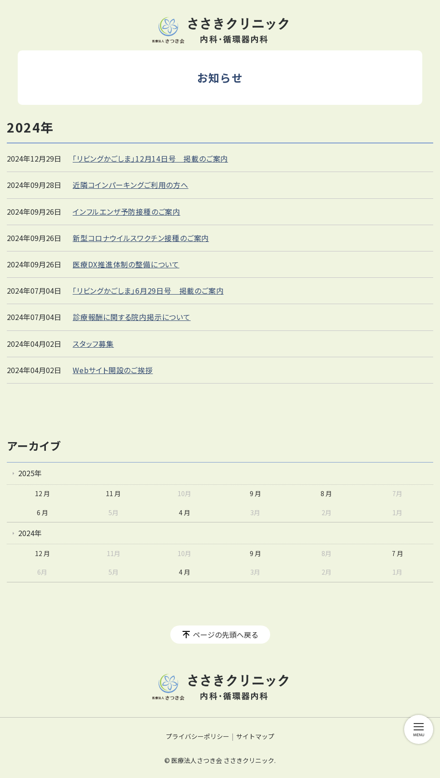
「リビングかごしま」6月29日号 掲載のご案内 (148, 290)
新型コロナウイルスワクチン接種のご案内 (141, 237)
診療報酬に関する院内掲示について (132, 316)
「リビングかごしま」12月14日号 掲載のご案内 (150, 158)
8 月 (326, 493)
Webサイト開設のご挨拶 (113, 369)
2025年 (30, 473)
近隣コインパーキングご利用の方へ (130, 184)
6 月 (42, 512)
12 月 (42, 493)
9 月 (255, 493)
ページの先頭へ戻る (225, 634)
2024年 (30, 532)
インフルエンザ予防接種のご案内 (126, 211)
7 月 (397, 553)
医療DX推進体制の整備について (126, 264)
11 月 (113, 493)
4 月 (184, 512)
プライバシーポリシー (197, 736)
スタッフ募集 (93, 343)
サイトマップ (255, 736)
